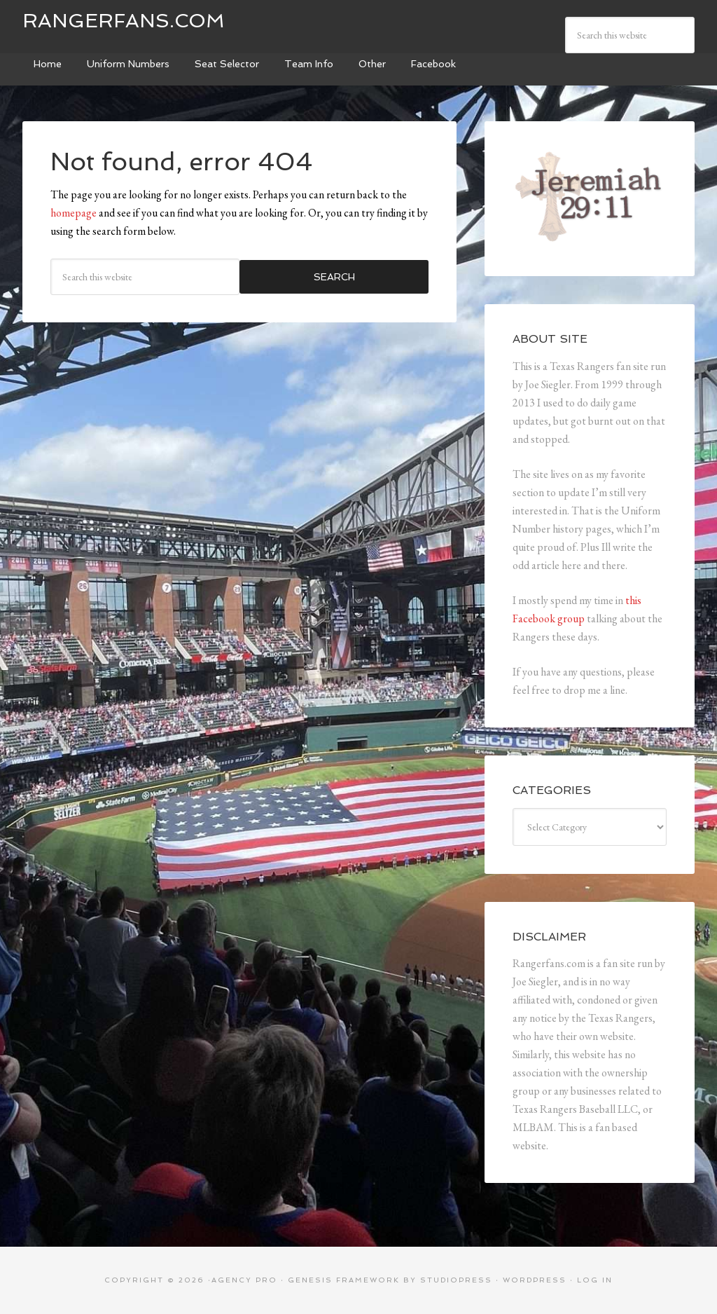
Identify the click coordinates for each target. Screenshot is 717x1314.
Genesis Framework (344, 1280)
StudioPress (456, 1280)
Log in (595, 1280)
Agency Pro (244, 1280)
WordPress (534, 1280)
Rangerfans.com (123, 20)
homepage (73, 212)
